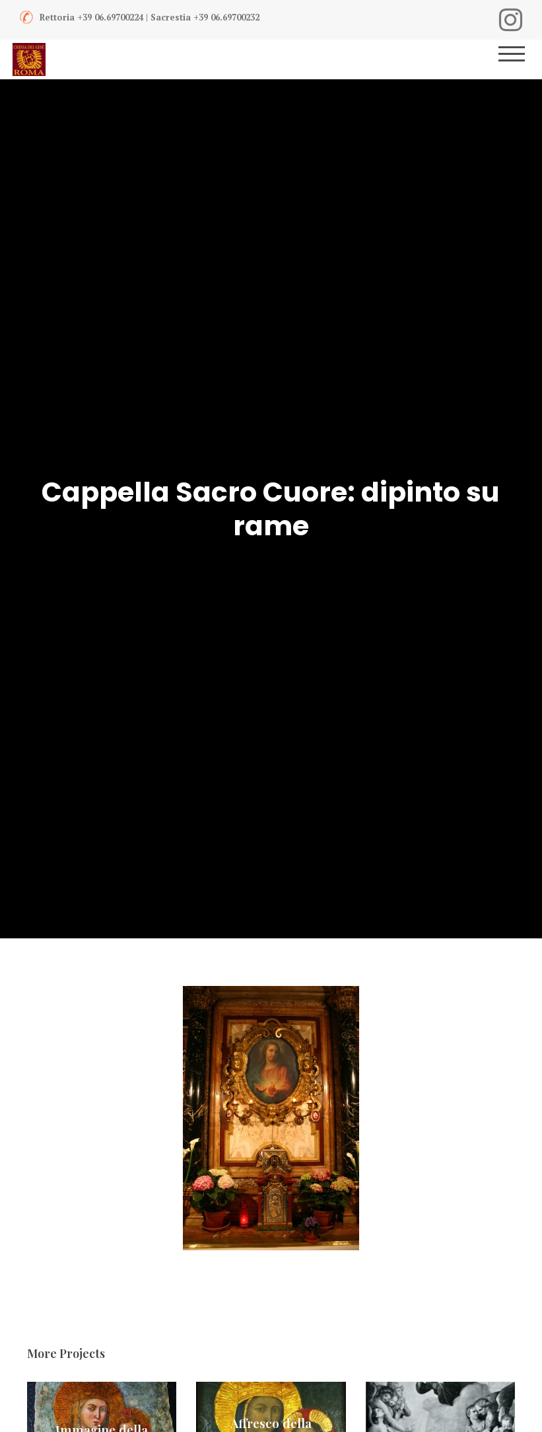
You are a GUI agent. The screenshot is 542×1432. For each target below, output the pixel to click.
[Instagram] (510, 20)
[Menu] (520, 59)
